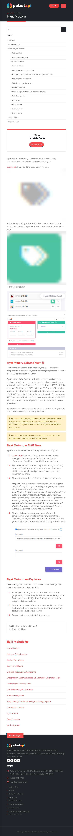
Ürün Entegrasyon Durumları (22, 83)
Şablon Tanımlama (18, 62)
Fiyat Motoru (17, 105)
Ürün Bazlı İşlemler (18, 96)
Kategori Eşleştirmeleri (20, 57)
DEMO (54, 6)
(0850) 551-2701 (17, 778)
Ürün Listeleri (17, 53)
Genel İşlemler (17, 109)
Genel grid (11, 167)
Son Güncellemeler (15, 814)
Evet (14, 629)
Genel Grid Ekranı (18, 66)
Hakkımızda (13, 797)
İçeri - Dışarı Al (17, 113)
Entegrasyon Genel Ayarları (21, 79)
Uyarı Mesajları (14, 122)
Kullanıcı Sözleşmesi (16, 804)
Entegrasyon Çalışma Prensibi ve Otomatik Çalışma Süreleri (32, 74)
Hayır (23, 629)
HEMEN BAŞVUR (37, 144)
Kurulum (12, 40)
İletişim (11, 790)
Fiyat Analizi (16, 100)
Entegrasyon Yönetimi (17, 49)
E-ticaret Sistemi (14, 807)
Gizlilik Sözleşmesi (15, 800)
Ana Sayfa (10, 13)
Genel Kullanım (14, 44)
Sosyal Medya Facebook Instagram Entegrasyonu (29, 92)
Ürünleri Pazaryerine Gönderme (23, 70)
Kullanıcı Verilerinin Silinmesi (19, 810)
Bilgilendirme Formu (16, 794)
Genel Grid (17, 455)
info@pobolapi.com (18, 782)
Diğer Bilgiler (13, 117)
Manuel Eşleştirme (18, 87)
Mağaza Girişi (13, 787)
